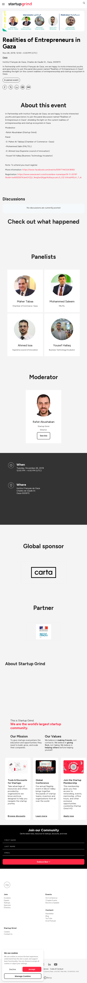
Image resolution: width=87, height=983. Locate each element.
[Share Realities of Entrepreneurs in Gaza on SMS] (28, 87)
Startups (7, 903)
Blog (47, 916)
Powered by (43, 977)
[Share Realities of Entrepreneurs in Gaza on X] (11, 87)
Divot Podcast (51, 921)
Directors (7, 908)
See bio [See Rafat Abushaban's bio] (43, 435)
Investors (7, 898)
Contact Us (8, 934)
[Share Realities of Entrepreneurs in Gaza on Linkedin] (17, 87)
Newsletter (50, 914)
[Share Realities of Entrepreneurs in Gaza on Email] (23, 87)
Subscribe (42, 862)
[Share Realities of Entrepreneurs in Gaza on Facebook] (5, 87)
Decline (12, 969)
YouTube (49, 918)
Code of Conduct (56, 969)
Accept (32, 969)
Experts (6, 900)
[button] (84, 3)
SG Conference (51, 898)
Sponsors (7, 905)
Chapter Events (51, 900)
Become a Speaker (52, 903)
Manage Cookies (23, 976)
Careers (7, 932)
